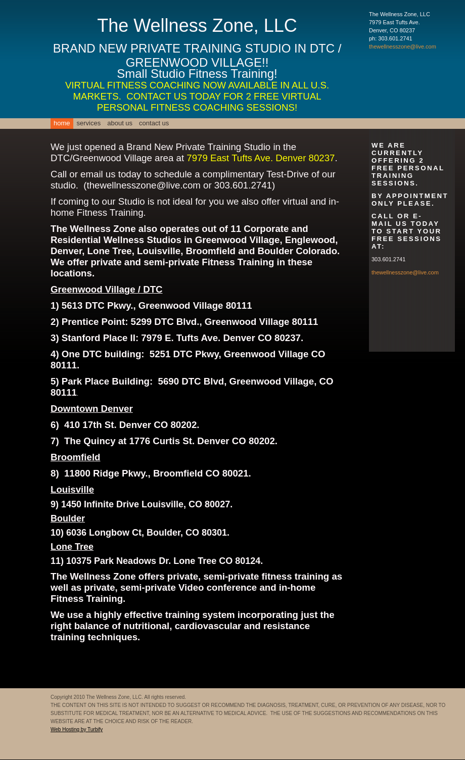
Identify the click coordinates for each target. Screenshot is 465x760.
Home (62, 123)
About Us (119, 123)
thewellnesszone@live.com (402, 46)
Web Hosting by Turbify (77, 729)
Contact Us (154, 123)
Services (89, 123)
